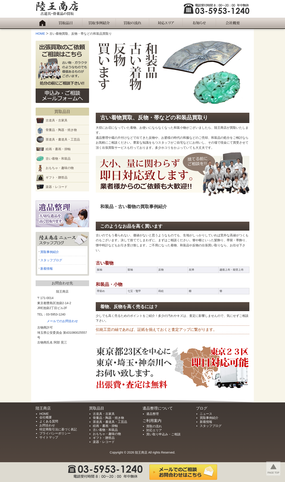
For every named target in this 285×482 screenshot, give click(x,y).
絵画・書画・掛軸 (58, 149)
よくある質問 (48, 421)
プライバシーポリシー (55, 433)
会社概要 (45, 417)
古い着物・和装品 (58, 158)
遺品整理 (152, 414)
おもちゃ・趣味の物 (60, 168)
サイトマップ (48, 437)
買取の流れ (154, 426)
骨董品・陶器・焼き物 (61, 130)
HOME (44, 414)
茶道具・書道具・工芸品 (63, 139)
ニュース (206, 414)
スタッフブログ (51, 260)
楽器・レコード (56, 187)
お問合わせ (47, 425)
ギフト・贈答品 (56, 177)
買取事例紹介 (49, 252)
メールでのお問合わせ (62, 321)
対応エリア (154, 430)
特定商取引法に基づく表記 (58, 429)
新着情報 (46, 268)
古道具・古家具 (56, 120)
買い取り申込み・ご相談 (163, 434)
